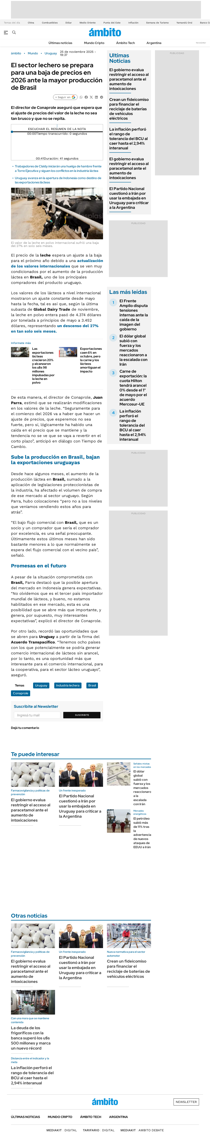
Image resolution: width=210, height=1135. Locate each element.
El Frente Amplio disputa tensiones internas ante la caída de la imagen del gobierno (133, 315)
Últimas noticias (60, 43)
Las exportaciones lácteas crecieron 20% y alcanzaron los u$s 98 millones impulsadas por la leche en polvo (43, 366)
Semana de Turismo (157, 22)
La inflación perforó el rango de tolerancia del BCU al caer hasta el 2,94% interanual (128, 139)
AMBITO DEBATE (142, 1130)
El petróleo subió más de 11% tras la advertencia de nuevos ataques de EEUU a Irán (142, 832)
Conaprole (20, 693)
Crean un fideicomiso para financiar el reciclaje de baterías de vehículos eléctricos (129, 109)
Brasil (92, 685)
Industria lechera (68, 685)
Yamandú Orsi (184, 22)
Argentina (154, 43)
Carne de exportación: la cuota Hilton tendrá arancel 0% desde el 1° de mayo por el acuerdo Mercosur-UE (133, 388)
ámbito (16, 53)
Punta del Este (111, 22)
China (31, 22)
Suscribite (82, 715)
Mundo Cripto (94, 43)
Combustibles (50, 22)
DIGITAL (61, 1130)
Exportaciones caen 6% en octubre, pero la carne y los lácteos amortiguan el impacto (91, 360)
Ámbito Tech (125, 43)
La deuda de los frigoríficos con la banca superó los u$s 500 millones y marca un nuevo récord (31, 1038)
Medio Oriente (88, 22)
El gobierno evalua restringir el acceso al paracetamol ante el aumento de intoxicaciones (129, 79)
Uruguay (51, 53)
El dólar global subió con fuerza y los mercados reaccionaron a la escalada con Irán (133, 350)
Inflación (133, 22)
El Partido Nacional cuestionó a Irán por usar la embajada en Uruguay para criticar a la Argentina (129, 198)
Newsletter (201, 43)
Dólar (68, 22)
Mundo (33, 53)
